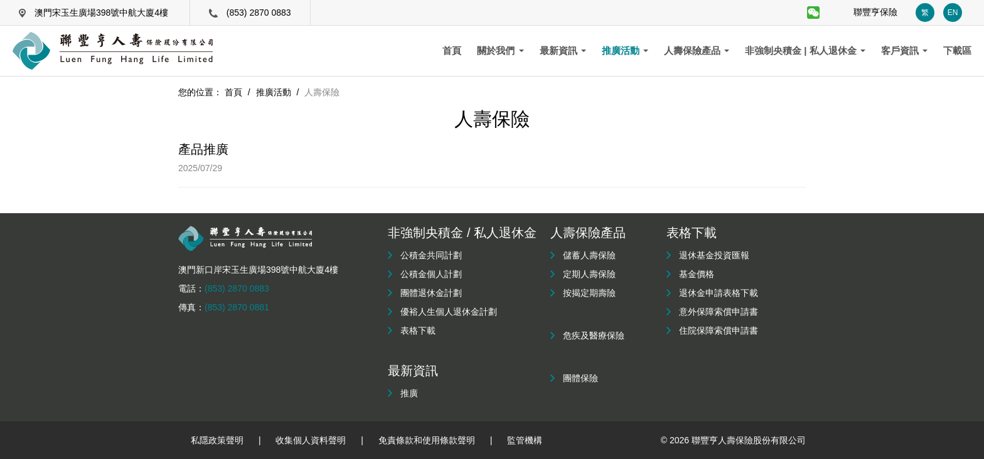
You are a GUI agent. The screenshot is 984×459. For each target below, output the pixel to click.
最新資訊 (563, 50)
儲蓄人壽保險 (589, 255)
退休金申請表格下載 (718, 293)
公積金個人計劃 (431, 274)
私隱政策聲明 (217, 440)
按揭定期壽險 (589, 293)
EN (953, 12)
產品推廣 (203, 149)
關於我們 (500, 50)
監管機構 (524, 440)
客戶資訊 (904, 50)
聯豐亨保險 (875, 12)
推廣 (409, 393)
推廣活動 (625, 50)
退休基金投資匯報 (714, 255)
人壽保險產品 (696, 50)
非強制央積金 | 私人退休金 (805, 50)
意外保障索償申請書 (718, 312)
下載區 (957, 50)
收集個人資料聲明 (310, 440)
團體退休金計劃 (431, 293)
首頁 (451, 50)
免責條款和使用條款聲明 (426, 440)
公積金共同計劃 (431, 255)
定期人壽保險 (589, 274)
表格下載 (418, 330)
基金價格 (696, 274)
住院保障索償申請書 (718, 330)
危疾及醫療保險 (593, 335)
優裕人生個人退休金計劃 (448, 312)
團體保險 (580, 378)
